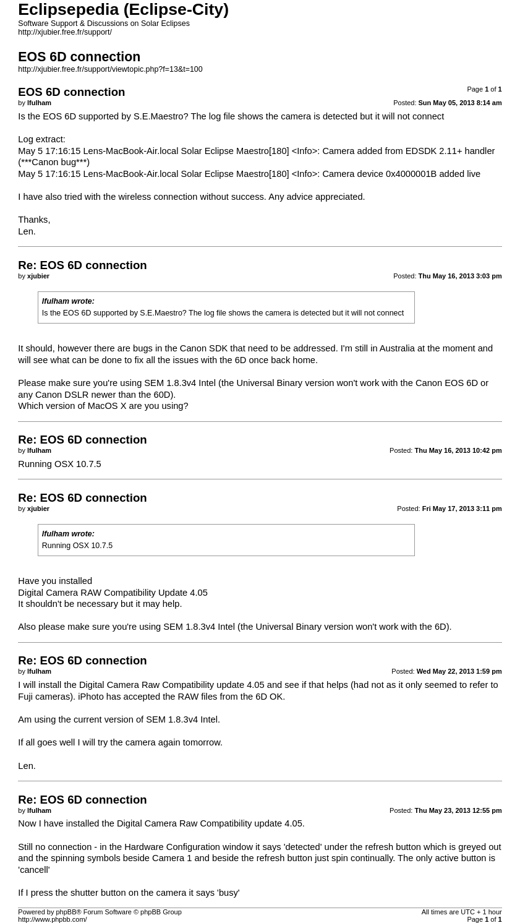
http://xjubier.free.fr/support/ (65, 32)
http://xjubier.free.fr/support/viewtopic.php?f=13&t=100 (110, 69)
